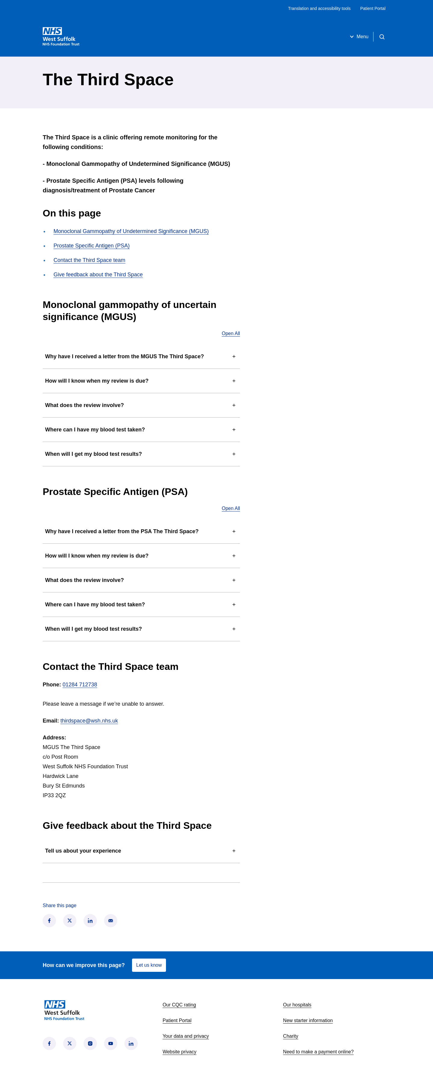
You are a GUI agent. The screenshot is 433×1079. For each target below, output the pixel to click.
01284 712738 (80, 685)
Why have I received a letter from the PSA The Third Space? (141, 531)
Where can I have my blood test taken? (141, 429)
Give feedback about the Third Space (98, 275)
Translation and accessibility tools (319, 8)
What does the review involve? (141, 405)
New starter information (308, 1020)
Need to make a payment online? (318, 1051)
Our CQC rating (179, 1004)
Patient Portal (372, 8)
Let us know (149, 965)
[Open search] (381, 36)
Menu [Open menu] (358, 36)
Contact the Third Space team (89, 260)
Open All (231, 333)
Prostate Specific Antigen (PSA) (92, 246)
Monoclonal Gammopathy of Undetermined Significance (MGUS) (131, 231)
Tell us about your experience (141, 850)
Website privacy (180, 1051)
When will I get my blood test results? (141, 454)
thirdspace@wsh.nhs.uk (89, 721)
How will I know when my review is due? (141, 380)
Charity (290, 1036)
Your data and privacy (186, 1036)
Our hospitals (297, 1004)
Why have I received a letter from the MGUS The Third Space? (141, 356)
